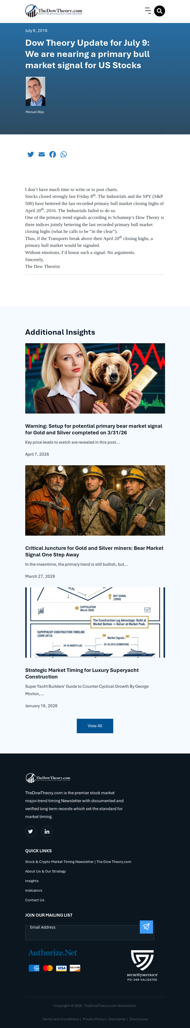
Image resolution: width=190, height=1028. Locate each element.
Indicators (33, 891)
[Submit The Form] (146, 927)
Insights (32, 881)
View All (95, 726)
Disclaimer (117, 1019)
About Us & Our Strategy (45, 872)
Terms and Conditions (60, 1019)
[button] (147, 11)
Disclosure (139, 1019)
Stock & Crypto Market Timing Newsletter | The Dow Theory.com (78, 862)
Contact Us (34, 900)
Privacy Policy (94, 1019)
